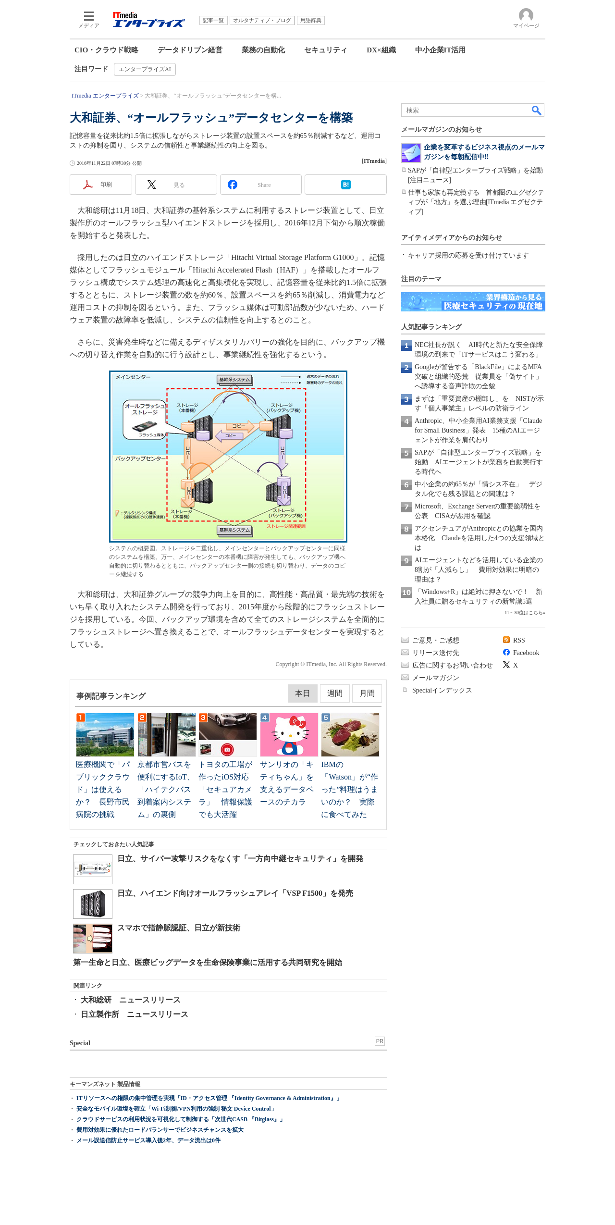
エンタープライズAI (145, 69)
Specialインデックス (442, 690)
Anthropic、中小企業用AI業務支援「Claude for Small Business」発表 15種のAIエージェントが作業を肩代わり (478, 430)
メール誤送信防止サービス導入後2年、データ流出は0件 (148, 1140)
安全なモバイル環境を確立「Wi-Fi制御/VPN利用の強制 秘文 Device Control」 (176, 1108)
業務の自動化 (263, 50)
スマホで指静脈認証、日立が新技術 (178, 928)
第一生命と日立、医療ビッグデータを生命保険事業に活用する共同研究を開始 (207, 962)
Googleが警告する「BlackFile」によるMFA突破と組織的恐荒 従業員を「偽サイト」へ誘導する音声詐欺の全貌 (478, 376)
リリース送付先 (435, 652)
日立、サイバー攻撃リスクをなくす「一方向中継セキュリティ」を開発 (240, 858)
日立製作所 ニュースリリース (134, 1014)
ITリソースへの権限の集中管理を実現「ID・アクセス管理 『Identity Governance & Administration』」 (209, 1098)
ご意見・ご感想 (435, 640)
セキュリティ (325, 50)
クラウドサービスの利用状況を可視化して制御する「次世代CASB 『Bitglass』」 (180, 1119)
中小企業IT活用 (440, 50)
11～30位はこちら (523, 612)
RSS (519, 640)
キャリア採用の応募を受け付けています (468, 255)
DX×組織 (381, 50)
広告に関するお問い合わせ (452, 665)
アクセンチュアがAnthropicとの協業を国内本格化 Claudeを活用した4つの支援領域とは (480, 538)
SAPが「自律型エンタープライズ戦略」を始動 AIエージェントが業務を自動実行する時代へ (479, 462)
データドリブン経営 (190, 50)
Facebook (526, 652)
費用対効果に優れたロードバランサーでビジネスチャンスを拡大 (160, 1129)
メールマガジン (435, 677)
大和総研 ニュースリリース (131, 1000)
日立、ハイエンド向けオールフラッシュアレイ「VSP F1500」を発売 (235, 893)
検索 (537, 110)
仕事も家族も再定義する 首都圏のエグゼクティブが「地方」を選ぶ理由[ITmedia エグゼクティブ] (476, 202)
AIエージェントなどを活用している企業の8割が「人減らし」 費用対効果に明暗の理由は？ (479, 570)
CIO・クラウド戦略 (106, 50)
